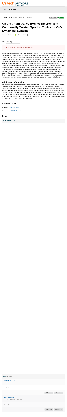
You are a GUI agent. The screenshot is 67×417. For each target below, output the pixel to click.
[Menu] (64, 3)
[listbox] (13, 42)
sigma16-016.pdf (15, 107)
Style (3, 41)
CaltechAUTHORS (10, 10)
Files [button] (33, 376)
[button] (33, 121)
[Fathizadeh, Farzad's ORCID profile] (15, 35)
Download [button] (58, 392)
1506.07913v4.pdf (15, 111)
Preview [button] (49, 392)
